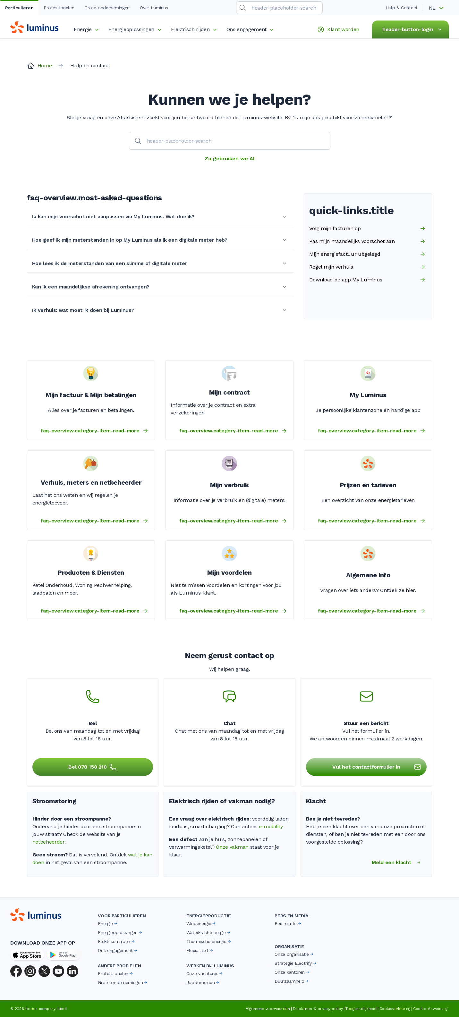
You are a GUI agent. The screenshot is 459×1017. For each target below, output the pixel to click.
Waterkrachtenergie (208, 932)
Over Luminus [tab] (154, 7)
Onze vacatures (205, 973)
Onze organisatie (294, 954)
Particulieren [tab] (19, 7)
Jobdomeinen (203, 982)
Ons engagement (251, 29)
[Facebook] (16, 971)
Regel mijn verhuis (368, 267)
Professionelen (116, 973)
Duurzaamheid (292, 981)
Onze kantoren (292, 972)
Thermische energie (209, 941)
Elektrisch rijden (195, 29)
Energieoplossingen (135, 29)
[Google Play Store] (63, 954)
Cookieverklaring (394, 1009)
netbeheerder (48, 842)
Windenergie (201, 923)
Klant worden (338, 29)
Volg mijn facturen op (368, 228)
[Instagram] (30, 971)
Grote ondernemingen (123, 982)
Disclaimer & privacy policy (318, 1009)
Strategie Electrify (296, 963)
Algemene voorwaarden (268, 1009)
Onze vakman (232, 847)
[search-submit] (242, 7)
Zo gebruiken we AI (230, 158)
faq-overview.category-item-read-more (95, 431)
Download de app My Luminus (368, 280)
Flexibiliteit (200, 950)
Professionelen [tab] (59, 7)
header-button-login (413, 29)
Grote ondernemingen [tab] (107, 7)
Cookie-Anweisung (430, 1009)
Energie (87, 29)
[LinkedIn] (72, 971)
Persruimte (288, 923)
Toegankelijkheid (360, 1009)
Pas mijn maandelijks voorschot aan (368, 241)
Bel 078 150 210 (92, 767)
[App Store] (27, 954)
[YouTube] (58, 971)
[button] (438, 8)
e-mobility (271, 826)
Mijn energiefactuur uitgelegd (368, 254)
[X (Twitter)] (44, 971)
